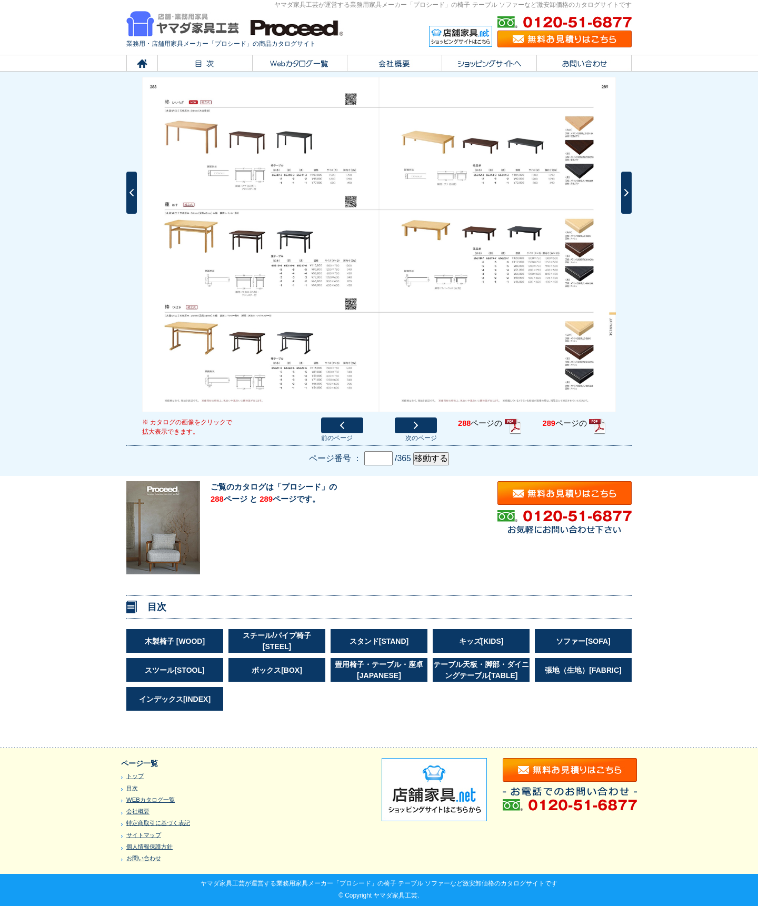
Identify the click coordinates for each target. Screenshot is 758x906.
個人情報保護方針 (149, 846)
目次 (132, 788)
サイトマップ (143, 835)
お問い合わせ (143, 858)
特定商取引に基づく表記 (158, 823)
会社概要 (137, 811)
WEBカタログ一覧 (150, 800)
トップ (135, 776)
